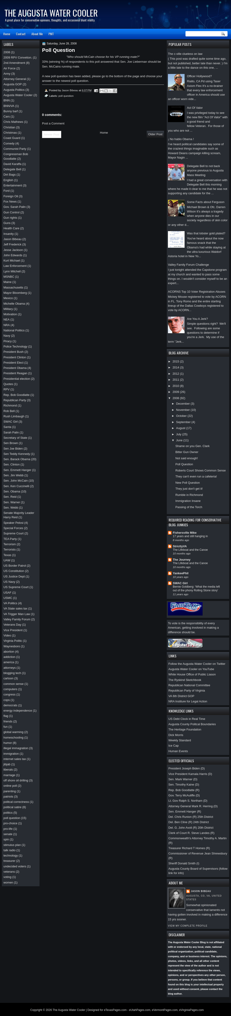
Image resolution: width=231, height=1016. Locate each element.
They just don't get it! (189, 488)
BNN (6, 100)
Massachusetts (13, 287)
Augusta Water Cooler (18, 95)
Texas (7, 555)
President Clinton (14, 357)
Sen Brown (10, 443)
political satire (12, 807)
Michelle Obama (14, 303)
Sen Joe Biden (13, 448)
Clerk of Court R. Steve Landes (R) (191, 833)
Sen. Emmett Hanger (17, 470)
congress (9, 694)
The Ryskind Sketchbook (184, 680)
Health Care (11, 228)
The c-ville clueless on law (185, 54)
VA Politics (10, 603)
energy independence (17, 710)
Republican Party (14, 400)
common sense (13, 684)
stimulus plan (12, 845)
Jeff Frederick (12, 244)
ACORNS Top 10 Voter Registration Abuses (196, 291)
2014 (176, 367)
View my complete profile (187, 926)
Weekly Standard (179, 740)
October (181, 416)
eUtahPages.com (139, 1010)
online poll (10, 785)
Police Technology (15, 346)
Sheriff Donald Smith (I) (183, 863)
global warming (13, 732)
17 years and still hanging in (190, 536)
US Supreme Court (16, 587)
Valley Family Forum (16, 619)
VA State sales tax (15, 608)
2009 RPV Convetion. (17, 57)
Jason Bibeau (201, 891)
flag (5, 716)
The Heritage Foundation (184, 729)
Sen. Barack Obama (16, 459)
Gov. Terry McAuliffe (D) (184, 795)
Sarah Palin (11, 432)
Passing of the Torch (188, 507)
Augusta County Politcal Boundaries (192, 724)
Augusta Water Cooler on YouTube (191, 669)
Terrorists (9, 549)
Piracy (7, 341)
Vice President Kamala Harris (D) (190, 774)
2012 (176, 373)
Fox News (10, 201)
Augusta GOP (12, 84)
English (8, 180)
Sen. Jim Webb (13, 475)
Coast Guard (11, 138)
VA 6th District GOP (181, 696)
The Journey (181, 559)
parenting (9, 791)
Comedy (9, 143)
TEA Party (10, 539)
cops (6, 700)
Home (6, 33)
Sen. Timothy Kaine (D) (183, 784)
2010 (176, 386)
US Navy (9, 581)
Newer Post (51, 134)
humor (7, 743)
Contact (21, 33)
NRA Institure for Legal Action (187, 701)
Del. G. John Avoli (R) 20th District (190, 827)
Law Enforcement (15, 266)
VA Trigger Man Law (16, 614)
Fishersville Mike (185, 532)
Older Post (155, 134)
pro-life (7, 828)
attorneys (9, 667)
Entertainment (12, 185)
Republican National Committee (189, 685)
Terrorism (9, 544)
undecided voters (14, 866)
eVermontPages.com (164, 1010)
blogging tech (12, 673)
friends (7, 721)
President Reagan (15, 373)
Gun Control (11, 212)
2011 (176, 379)
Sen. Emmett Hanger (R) (184, 811)
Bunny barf (10, 111)
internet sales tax (14, 759)
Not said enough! (186, 458)
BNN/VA (8, 106)
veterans (9, 871)
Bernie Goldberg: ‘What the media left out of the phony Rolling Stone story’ (196, 588)
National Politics (14, 330)
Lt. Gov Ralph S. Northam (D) (187, 800)
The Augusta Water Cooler (51, 12)
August (181, 428)
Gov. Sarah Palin (14, 207)
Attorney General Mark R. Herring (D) (193, 806)
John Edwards (12, 255)
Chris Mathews (13, 122)
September (183, 422)
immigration (11, 753)
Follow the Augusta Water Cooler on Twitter (196, 664)
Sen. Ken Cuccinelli (16, 486)
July (179, 434)
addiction (9, 657)
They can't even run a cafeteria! (196, 476)
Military (8, 309)
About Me (37, 33)
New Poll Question (187, 482)
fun (5, 726)
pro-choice (10, 823)
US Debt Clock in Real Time (186, 719)
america (8, 662)
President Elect (13, 362)
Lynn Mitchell (12, 271)
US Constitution (13, 571)
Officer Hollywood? (199, 76)
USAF (7, 592)
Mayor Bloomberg (15, 292)
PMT (51, 33)
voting (7, 877)
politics (7, 812)
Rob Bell (9, 411)
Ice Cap (173, 745)
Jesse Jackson (13, 250)
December (183, 403)
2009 (176, 392)
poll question (66, 95)
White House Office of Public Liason (192, 674)
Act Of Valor (195, 107)
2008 (176, 398)
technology (10, 855)
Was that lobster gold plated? (206, 233)
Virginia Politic (12, 640)
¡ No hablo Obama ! (181, 139)
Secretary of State (15, 437)
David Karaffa (12, 164)
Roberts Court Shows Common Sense (200, 470)
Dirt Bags (9, 174)
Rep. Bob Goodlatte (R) (183, 790)
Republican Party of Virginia (186, 690)
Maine (7, 282)
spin (6, 839)
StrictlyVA (180, 546)
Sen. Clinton (11, 464)
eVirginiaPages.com (191, 1010)
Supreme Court (13, 533)
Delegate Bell (12, 169)
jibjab (6, 764)
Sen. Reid (9, 496)
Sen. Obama (11, 491)
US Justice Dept (14, 576)
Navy (6, 335)
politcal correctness (16, 802)
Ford (6, 190)
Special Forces (13, 528)
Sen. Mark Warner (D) (182, 779)
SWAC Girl (180, 583)
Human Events (178, 751)
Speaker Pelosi (13, 522)
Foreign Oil (10, 196)
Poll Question (184, 464)
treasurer (9, 861)
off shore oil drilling (15, 780)
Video (7, 635)
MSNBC (8, 276)
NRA (6, 325)
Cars (6, 116)
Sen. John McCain (15, 480)
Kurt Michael (11, 260)
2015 (176, 361)
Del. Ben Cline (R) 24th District (188, 822)
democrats (10, 705)
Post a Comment (53, 123)
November (183, 410)
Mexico (8, 298)
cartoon (8, 678)
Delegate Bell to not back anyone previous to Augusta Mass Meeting (205, 170)
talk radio (9, 850)
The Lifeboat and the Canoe (190, 549)
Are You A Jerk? (197, 319)
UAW (6, 560)
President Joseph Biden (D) (186, 768)
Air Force (9, 68)
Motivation (10, 314)
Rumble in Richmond (189, 495)
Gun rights (10, 217)
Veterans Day (12, 624)
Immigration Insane (188, 501)
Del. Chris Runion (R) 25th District (190, 817)
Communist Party (14, 148)
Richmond (10, 405)
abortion (8, 651)
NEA (6, 319)
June (179, 440)
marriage (9, 775)
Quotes (8, 384)
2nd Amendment (14, 63)
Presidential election (16, 378)
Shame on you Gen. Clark (192, 446)
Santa (7, 427)
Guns (7, 223)
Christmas (10, 132)
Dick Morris (175, 735)
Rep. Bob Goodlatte (16, 395)
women (8, 882)
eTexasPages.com (115, 1010)
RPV (6, 389)
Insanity (8, 234)
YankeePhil (180, 573)
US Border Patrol (14, 565)
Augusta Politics (14, 89)
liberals (8, 769)
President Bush (13, 351)
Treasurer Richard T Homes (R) (189, 848)
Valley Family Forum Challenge (188, 264)
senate (7, 834)
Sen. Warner (11, 502)
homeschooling (13, 737)
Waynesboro (11, 646)
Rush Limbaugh (13, 416)
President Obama (15, 368)
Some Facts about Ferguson (205, 202)
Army (6, 73)
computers (10, 689)
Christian (9, 127)
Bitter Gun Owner (186, 452)
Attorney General (14, 79)
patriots (8, 796)
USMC (7, 598)
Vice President (13, 630)
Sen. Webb (10, 507)
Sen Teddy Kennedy (16, 454)
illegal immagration (15, 748)
